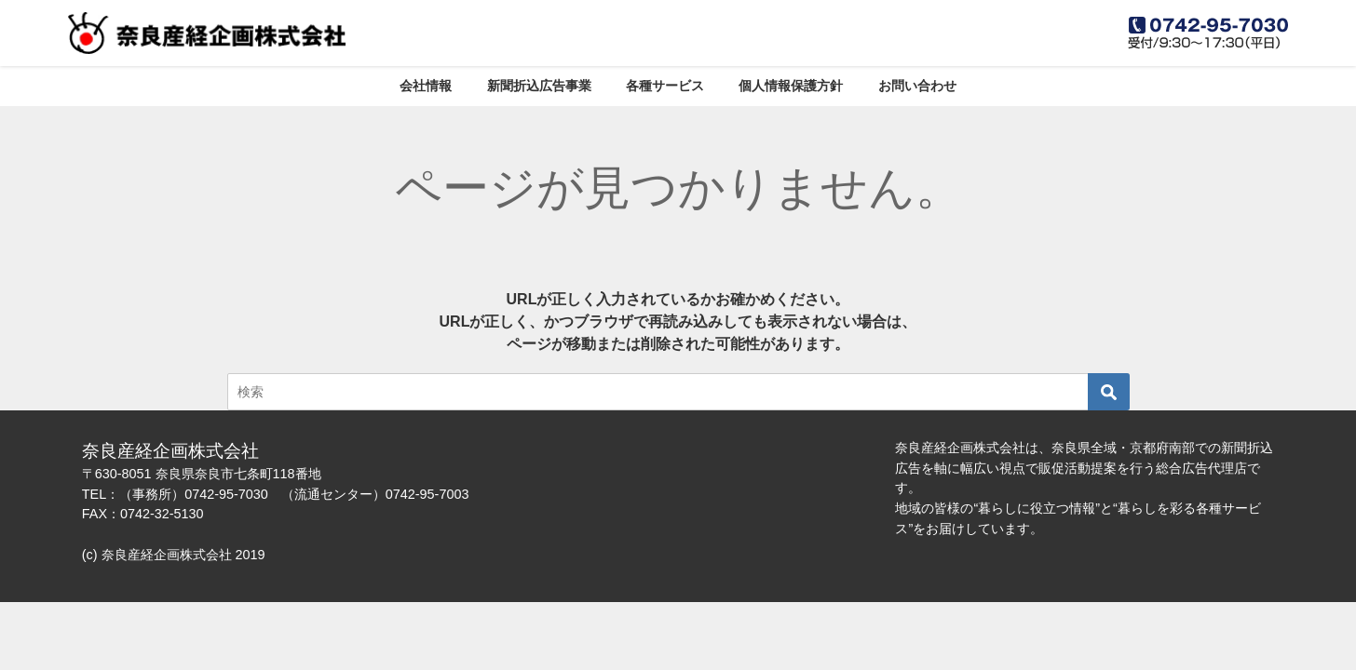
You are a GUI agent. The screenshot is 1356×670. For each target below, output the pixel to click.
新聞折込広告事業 (539, 85)
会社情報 (426, 85)
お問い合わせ (917, 85)
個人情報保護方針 (791, 85)
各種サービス (665, 85)
